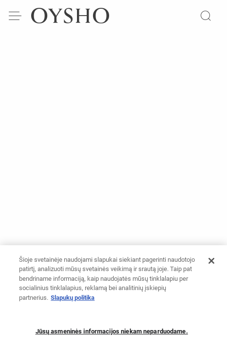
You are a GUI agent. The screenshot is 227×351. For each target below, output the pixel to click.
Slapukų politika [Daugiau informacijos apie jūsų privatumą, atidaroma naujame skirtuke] (73, 301)
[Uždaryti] (211, 264)
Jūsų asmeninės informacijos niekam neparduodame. (112, 334)
